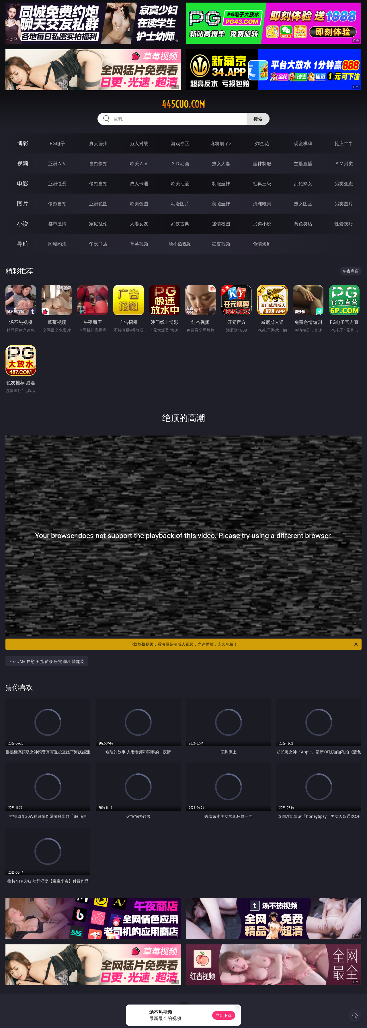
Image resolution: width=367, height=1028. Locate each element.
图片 (22, 203)
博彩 (22, 143)
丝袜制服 (262, 163)
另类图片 (344, 203)
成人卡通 (139, 183)
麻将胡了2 (220, 143)
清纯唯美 (262, 203)
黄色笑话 (303, 223)
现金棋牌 (303, 143)
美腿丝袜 (221, 203)
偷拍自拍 (98, 183)
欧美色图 (139, 203)
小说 (22, 223)
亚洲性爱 (57, 183)
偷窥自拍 (57, 203)
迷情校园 (221, 223)
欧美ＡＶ (139, 163)
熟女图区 (303, 203)
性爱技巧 (344, 223)
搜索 (258, 119)
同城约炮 (57, 244)
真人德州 (98, 143)
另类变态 (344, 183)
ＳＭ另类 (344, 163)
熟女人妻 (221, 163)
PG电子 (57, 143)
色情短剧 (262, 244)
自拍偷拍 (98, 163)
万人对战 (139, 143)
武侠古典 (180, 223)
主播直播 (303, 163)
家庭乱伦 (98, 223)
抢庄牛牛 (344, 143)
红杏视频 (221, 244)
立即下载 (224, 1015)
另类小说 (262, 223)
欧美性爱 (180, 183)
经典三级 (262, 183)
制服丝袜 (221, 183)
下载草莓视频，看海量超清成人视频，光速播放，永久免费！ (244, 644)
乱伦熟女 (303, 183)
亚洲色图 (98, 203)
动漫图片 (180, 203)
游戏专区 (180, 143)
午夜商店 (98, 244)
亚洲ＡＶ (57, 163)
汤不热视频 (180, 244)
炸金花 (262, 143)
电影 (22, 183)
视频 (22, 163)
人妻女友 (139, 223)
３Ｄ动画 (180, 163)
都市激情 (57, 223)
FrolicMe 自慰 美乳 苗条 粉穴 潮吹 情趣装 (46, 661)
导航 (22, 243)
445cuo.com (183, 104)
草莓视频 (139, 244)
